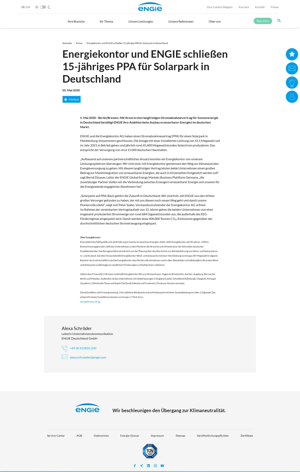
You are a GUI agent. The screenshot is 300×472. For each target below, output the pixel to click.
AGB (79, 435)
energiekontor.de (90, 301)
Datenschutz (101, 435)
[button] (76, 23)
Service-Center (56, 435)
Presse (275, 7)
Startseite (67, 43)
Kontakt (260, 7)
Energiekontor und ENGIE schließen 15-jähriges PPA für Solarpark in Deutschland (127, 43)
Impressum (157, 435)
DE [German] (23, 7)
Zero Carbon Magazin (220, 7)
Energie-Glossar (129, 435)
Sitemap (180, 435)
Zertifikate (246, 435)
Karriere (244, 7)
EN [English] (28, 7)
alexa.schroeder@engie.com (84, 357)
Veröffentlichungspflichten (213, 435)
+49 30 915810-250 (79, 348)
